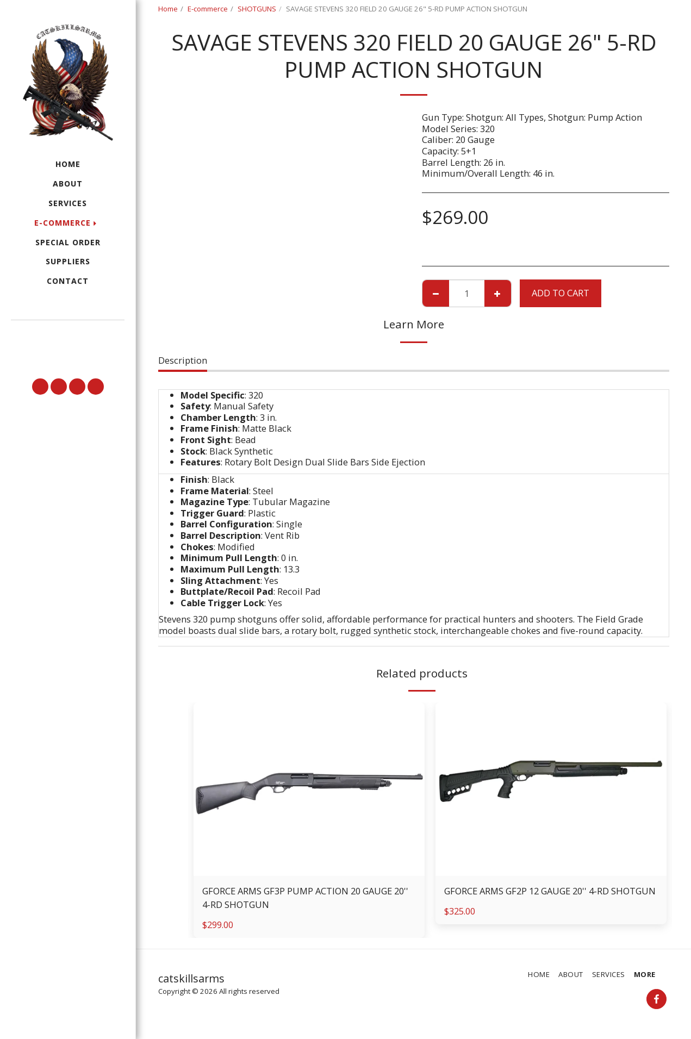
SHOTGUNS (257, 9)
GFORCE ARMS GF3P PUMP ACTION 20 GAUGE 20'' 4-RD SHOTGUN (305, 898)
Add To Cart (560, 293)
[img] (309, 789)
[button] (68, 335)
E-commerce (208, 9)
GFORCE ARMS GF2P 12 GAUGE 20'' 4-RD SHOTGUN (550, 891)
